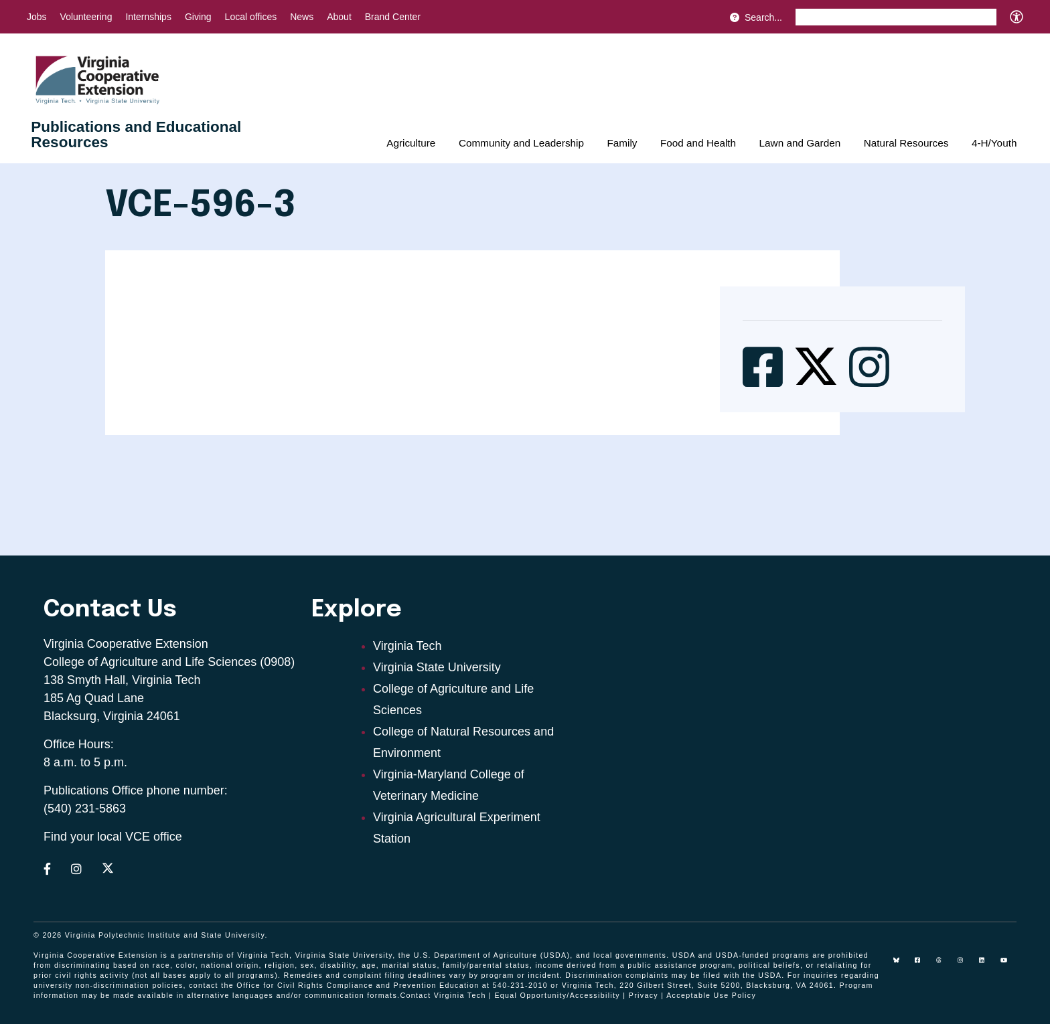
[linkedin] (987, 965)
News (301, 16)
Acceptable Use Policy (711, 995)
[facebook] (923, 965)
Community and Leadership (521, 143)
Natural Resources (906, 143)
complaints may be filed (673, 975)
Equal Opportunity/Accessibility (557, 995)
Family (622, 143)
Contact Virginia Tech (442, 995)
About (339, 16)
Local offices (251, 16)
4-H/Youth (994, 143)
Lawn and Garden (800, 143)
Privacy (643, 995)
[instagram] (966, 965)
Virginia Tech (407, 646)
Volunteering (86, 16)
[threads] (944, 965)
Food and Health (698, 143)
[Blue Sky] (901, 965)
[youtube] (1008, 965)
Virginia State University (437, 667)
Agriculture (410, 143)
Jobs (37, 16)
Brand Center (393, 16)
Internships (148, 16)
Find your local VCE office (113, 836)
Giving (198, 16)
